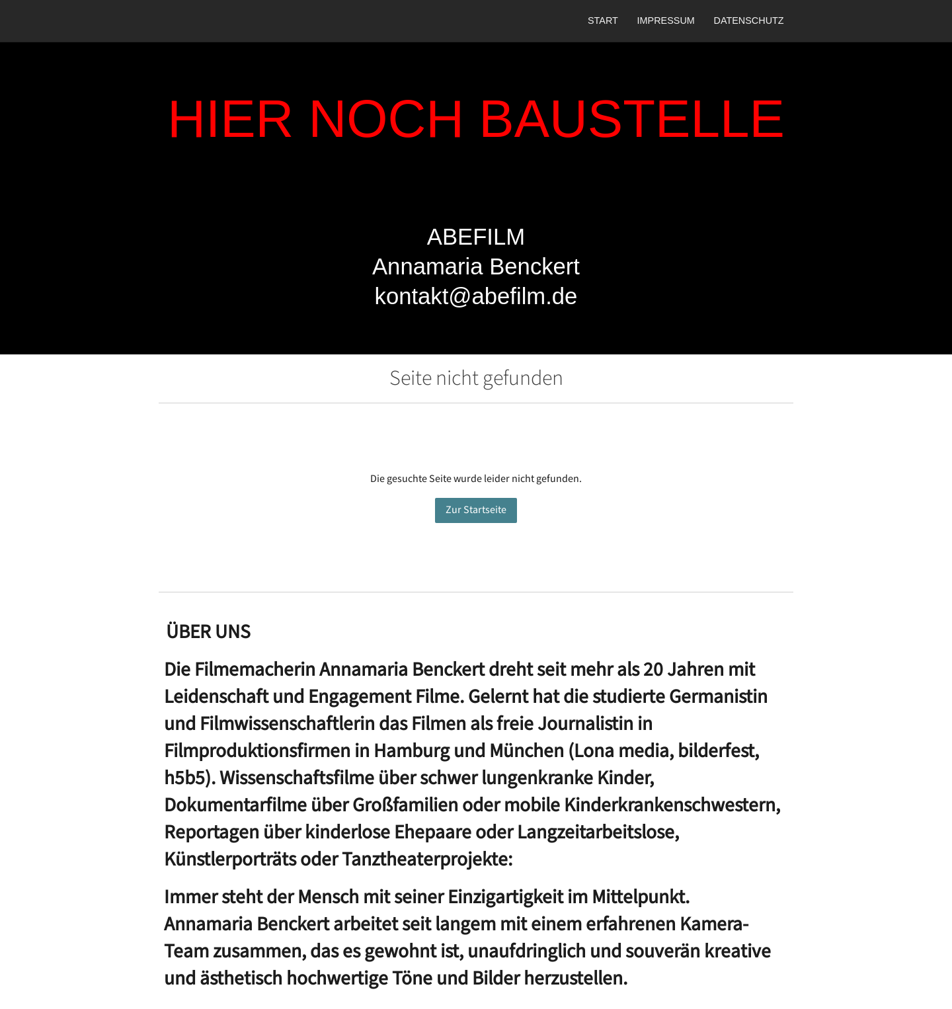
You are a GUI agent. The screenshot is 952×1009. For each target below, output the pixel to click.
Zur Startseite (476, 510)
